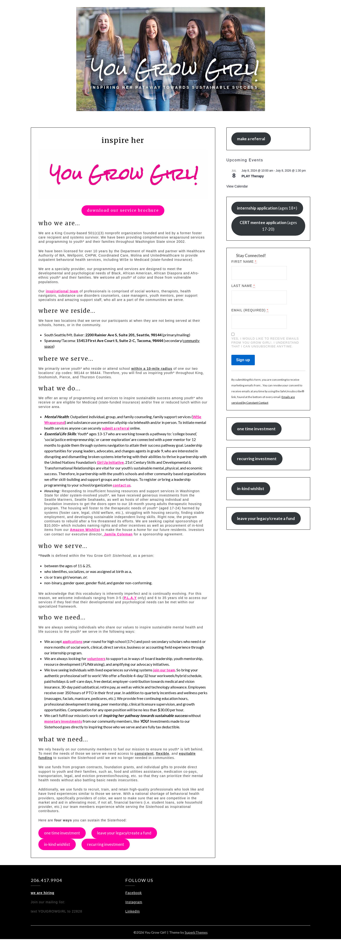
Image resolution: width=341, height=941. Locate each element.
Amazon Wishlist (85, 530)
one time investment (63, 833)
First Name (243, 261)
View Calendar (237, 186)
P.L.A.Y (130, 598)
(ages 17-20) (268, 225)
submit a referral (129, 428)
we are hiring (42, 895)
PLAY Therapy (253, 176)
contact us (122, 485)
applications (73, 641)
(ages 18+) (267, 208)
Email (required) (249, 310)
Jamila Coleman (118, 534)
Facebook (133, 895)
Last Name (243, 286)
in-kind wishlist (58, 845)
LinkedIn (132, 913)
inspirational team (62, 291)
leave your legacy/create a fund (129, 833)
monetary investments (64, 721)
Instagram (133, 904)
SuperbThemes (196, 934)
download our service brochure (123, 210)
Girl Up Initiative (111, 462)
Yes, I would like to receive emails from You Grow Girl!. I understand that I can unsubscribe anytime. (265, 342)
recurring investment (109, 845)
